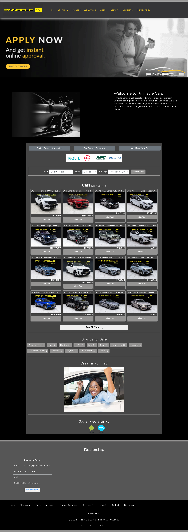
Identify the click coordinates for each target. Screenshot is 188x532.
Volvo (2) (104, 351)
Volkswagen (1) (88, 351)
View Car (46, 219)
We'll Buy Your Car (140, 148)
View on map (32, 490)
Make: (46, 172)
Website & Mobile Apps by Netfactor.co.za (94, 526)
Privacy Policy (94, 513)
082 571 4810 (30, 471)
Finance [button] (75, 10)
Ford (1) (91, 345)
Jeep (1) (103, 345)
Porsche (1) (57, 351)
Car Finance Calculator (94, 148)
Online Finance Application (49, 148)
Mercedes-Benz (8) (38, 351)
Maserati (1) (135, 345)
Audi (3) (51, 345)
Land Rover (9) (119, 345)
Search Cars (138, 172)
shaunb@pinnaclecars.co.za (37, 466)
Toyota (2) (71, 351)
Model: (78, 172)
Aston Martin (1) (36, 345)
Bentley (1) (65, 345)
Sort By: (103, 172)
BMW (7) (79, 345)
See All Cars (94, 327)
